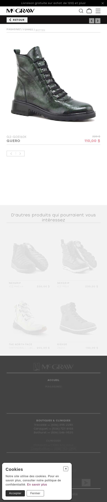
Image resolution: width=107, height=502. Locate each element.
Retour (19, 21)
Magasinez (14, 32)
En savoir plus (37, 484)
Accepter (15, 493)
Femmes (28, 33)
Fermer (35, 493)
